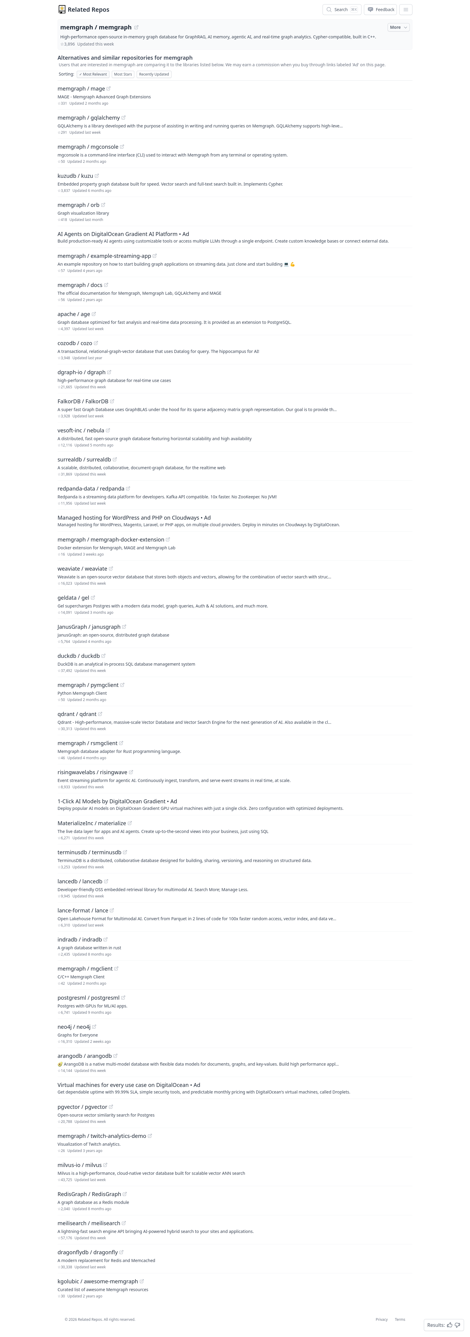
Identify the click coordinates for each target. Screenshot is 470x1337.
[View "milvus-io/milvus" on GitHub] (105, 1164)
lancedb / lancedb (80, 881)
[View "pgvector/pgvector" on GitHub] (111, 1106)
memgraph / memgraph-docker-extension (111, 539)
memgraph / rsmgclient (88, 743)
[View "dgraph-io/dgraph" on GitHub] (109, 372)
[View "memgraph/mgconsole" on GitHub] (122, 146)
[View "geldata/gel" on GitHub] (93, 597)
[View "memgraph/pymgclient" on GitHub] (122, 684)
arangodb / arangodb (85, 1055)
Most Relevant (93, 74)
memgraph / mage (81, 88)
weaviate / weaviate (82, 568)
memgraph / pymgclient (88, 684)
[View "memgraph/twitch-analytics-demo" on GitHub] (149, 1135)
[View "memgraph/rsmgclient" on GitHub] (121, 743)
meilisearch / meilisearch (89, 1223)
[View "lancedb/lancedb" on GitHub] (106, 881)
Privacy (382, 1319)
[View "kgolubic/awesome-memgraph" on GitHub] (141, 1281)
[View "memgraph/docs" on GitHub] (106, 284)
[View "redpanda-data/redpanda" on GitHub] (128, 488)
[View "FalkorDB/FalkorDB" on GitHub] (112, 401)
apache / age (74, 314)
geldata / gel (73, 597)
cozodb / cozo (75, 343)
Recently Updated (154, 74)
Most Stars (123, 74)
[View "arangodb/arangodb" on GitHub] (115, 1055)
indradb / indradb (80, 939)
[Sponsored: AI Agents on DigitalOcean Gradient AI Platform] (235, 237)
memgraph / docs (80, 284)
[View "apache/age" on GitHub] (93, 314)
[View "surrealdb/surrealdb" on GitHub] (114, 459)
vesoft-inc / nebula (81, 430)
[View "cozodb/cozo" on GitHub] (96, 343)
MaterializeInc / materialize (92, 823)
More (399, 27)
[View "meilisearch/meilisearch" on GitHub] (123, 1223)
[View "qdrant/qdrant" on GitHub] (100, 714)
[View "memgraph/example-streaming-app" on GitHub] (154, 255)
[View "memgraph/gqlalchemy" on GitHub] (123, 117)
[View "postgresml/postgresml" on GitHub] (123, 997)
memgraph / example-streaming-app (104, 255)
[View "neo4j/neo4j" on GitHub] (94, 1026)
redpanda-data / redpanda (91, 488)
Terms (400, 1319)
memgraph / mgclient (85, 968)
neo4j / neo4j (74, 1026)
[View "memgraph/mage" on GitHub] (108, 88)
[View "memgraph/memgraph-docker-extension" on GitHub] (167, 539)
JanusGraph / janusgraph (89, 626)
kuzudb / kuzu (75, 175)
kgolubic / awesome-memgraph (98, 1281)
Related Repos (88, 9)
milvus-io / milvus (80, 1164)
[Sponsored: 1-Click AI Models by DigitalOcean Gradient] (235, 804)
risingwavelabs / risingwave (92, 772)
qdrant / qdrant (77, 714)
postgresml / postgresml (89, 997)
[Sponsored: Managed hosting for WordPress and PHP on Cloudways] (235, 520)
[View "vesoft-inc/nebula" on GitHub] (108, 430)
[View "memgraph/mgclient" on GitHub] (116, 968)
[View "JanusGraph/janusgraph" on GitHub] (124, 626)
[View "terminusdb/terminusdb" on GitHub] (125, 852)
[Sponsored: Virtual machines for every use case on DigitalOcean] (235, 1088)
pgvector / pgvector (82, 1106)
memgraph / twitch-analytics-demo (102, 1135)
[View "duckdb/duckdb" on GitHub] (103, 655)
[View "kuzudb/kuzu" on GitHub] (96, 175)
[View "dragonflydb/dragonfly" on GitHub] (121, 1252)
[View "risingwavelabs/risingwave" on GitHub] (131, 772)
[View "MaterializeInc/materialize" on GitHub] (129, 823)
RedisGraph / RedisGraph (89, 1194)
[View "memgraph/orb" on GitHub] (103, 204)
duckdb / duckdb (79, 655)
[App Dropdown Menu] (405, 9)
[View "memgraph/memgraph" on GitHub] (136, 27)
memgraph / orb (79, 204)
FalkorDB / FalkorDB (83, 401)
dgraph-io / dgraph (82, 372)
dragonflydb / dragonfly (88, 1252)
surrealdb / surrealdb (84, 459)
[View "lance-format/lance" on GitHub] (111, 910)
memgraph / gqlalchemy (89, 117)
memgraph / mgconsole (88, 146)
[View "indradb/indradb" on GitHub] (105, 939)
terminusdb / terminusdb (89, 852)
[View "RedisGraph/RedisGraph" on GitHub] (124, 1194)
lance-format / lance (83, 910)
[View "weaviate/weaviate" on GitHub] (111, 568)
